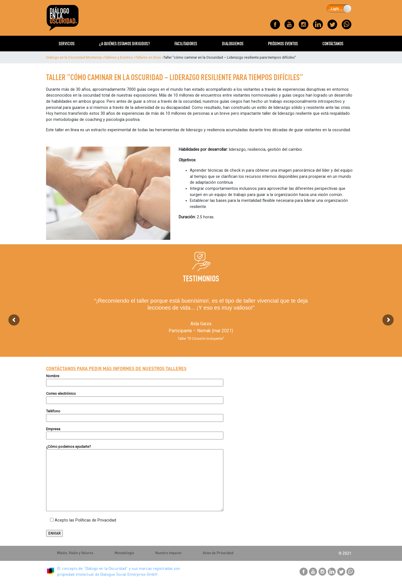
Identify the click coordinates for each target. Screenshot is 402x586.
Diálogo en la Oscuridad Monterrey (74, 57)
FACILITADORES (185, 43)
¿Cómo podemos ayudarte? (68, 446)
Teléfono (53, 411)
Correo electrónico (61, 393)
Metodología (124, 553)
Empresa (53, 429)
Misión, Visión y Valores (75, 553)
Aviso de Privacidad (218, 553)
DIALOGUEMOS (232, 43)
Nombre (52, 376)
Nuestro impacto (168, 553)
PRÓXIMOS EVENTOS (283, 43)
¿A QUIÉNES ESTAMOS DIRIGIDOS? (124, 43)
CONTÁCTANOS (332, 43)
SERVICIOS (67, 43)
